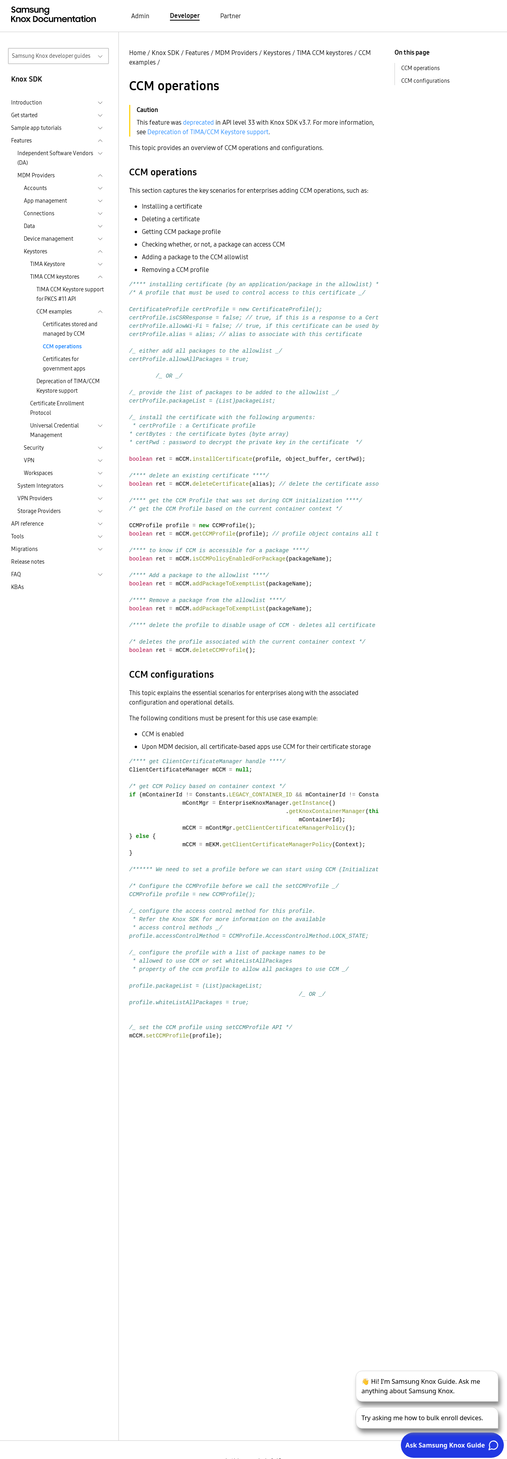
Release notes (27, 562)
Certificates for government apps (64, 363)
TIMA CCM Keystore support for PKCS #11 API (70, 294)
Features (197, 52)
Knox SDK (165, 52)
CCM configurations (425, 81)
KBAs (17, 587)
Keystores (277, 52)
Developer (185, 15)
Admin (140, 15)
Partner (230, 15)
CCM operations (62, 346)
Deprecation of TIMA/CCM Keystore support (68, 386)
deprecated (198, 122)
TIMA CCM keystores (325, 52)
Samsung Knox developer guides (51, 56)
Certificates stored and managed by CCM (70, 329)
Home (137, 52)
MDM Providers (236, 52)
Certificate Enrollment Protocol (57, 408)
